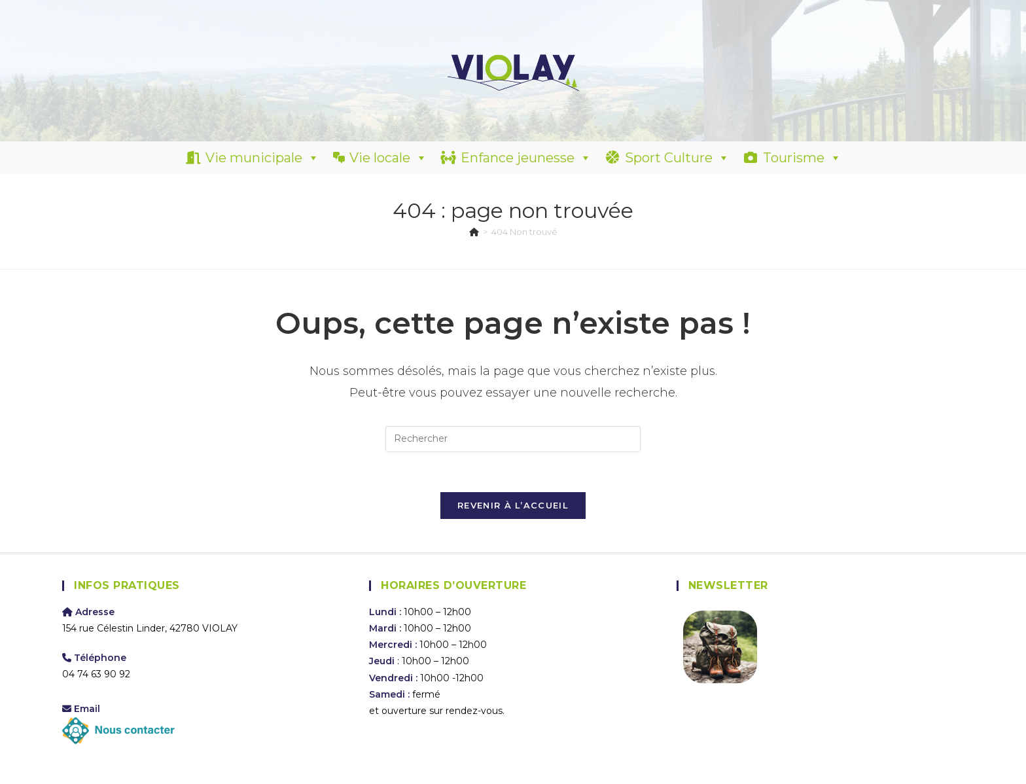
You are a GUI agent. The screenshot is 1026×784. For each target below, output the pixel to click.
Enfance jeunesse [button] (526, 157)
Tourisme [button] (802, 157)
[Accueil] (474, 231)
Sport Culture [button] (677, 157)
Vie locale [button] (388, 157)
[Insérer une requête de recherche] (513, 439)
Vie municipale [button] (262, 157)
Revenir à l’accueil (513, 505)
